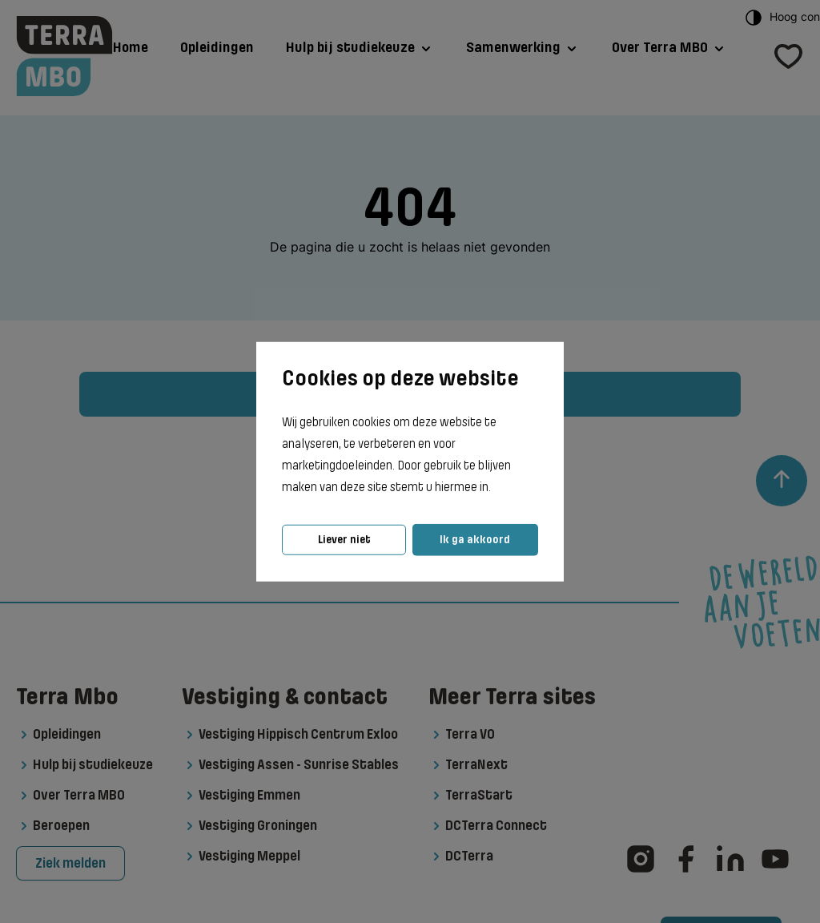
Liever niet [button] (344, 540)
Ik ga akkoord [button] (475, 540)
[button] (495, 488)
